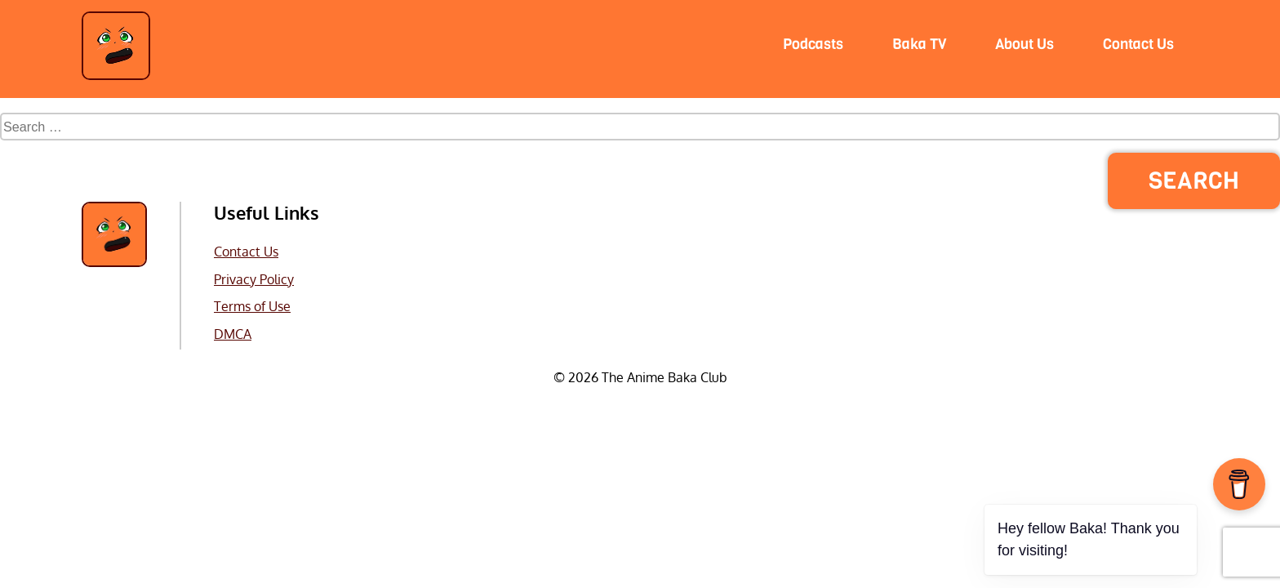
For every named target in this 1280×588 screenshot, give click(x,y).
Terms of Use (252, 305)
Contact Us (246, 251)
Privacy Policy (254, 278)
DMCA (232, 333)
